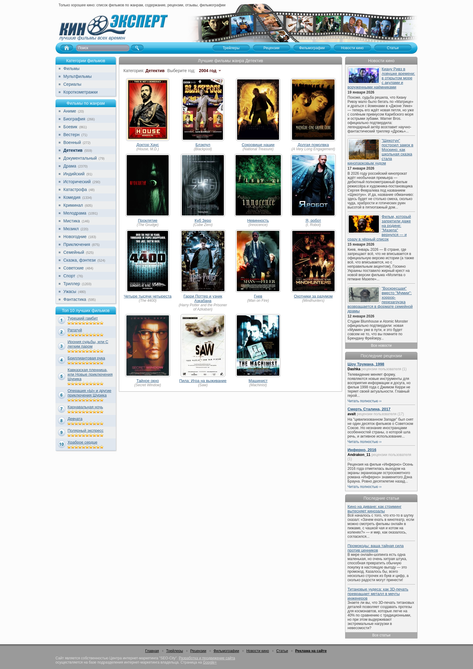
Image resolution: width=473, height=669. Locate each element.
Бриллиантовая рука (86, 358)
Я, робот (313, 220)
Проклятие (147, 220)
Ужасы (69, 291)
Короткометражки (80, 92)
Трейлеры (174, 651)
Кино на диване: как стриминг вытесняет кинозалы (375, 508)
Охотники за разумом (313, 296)
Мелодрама (74, 213)
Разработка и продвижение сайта (207, 658)
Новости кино (257, 651)
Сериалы (72, 84)
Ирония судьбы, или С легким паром (88, 344)
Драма (69, 166)
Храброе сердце (82, 442)
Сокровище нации (258, 144)
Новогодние (75, 236)
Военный (72, 142)
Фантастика (74, 299)
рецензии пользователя (381, 369)
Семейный (73, 252)
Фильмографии (226, 651)
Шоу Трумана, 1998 (366, 364)
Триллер (71, 283)
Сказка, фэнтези (79, 260)
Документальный (80, 158)
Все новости (381, 345)
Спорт (69, 275)
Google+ (210, 662)
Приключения (76, 244)
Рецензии (198, 651)
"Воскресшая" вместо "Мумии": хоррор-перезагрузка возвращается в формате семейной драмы (380, 299)
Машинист (258, 380)
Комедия (72, 197)
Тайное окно (147, 380)
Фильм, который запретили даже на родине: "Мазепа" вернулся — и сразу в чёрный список (379, 227)
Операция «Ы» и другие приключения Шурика (89, 392)
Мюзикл (71, 228)
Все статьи (381, 635)
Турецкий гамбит (83, 318)
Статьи (282, 651)
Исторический (77, 181)
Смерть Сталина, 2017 (369, 409)
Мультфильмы (77, 76)
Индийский (73, 173)
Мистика (71, 220)
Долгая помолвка (313, 144)
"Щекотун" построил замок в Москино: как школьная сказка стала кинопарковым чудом (380, 151)
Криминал (73, 205)
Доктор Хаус (147, 144)
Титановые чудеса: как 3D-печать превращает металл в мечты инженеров (378, 594)
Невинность (258, 220)
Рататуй (75, 330)
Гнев (258, 296)
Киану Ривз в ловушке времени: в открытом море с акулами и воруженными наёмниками (381, 78)
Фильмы (71, 68)
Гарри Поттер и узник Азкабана (202, 298)
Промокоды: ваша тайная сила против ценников (376, 548)
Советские (73, 268)
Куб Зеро (203, 220)
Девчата (75, 418)
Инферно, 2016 (362, 450)
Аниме (69, 111)
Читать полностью (363, 401)
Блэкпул (202, 144)
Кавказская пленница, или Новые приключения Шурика (90, 374)
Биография (74, 118)
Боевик (70, 126)
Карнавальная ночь (85, 407)
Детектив (72, 150)
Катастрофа (75, 189)
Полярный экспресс (85, 430)
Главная (152, 651)
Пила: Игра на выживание (203, 380)
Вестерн (71, 134)
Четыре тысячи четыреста (147, 296)
